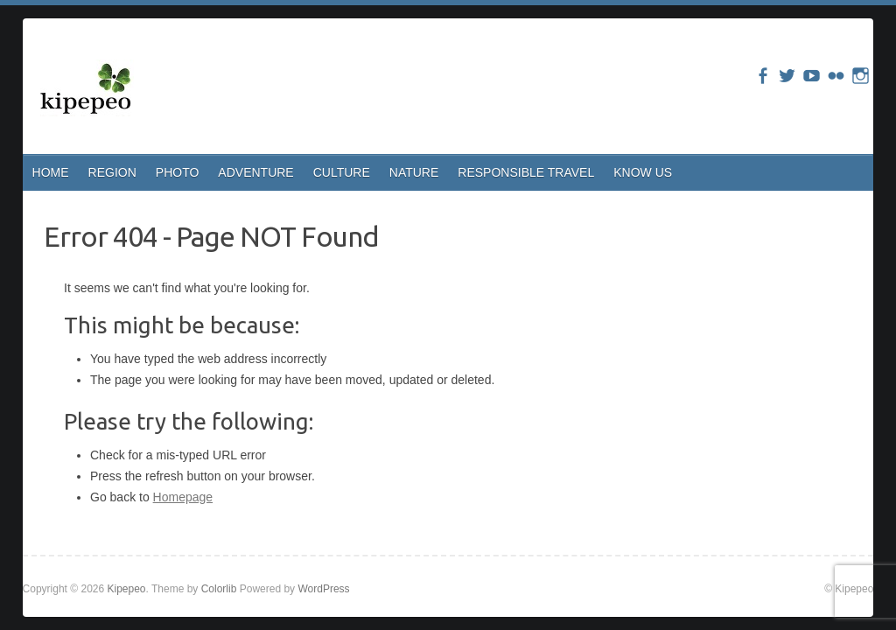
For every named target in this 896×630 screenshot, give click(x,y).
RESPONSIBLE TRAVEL (526, 172)
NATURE (414, 172)
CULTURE (341, 172)
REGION (112, 172)
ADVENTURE (255, 172)
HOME (50, 172)
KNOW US (642, 172)
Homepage (183, 497)
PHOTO (178, 172)
